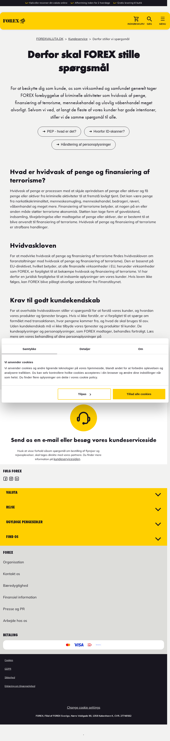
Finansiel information (20, 597)
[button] (136, 21)
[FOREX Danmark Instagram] (11, 479)
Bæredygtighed (15, 585)
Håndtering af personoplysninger (86, 145)
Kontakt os (11, 574)
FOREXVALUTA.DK (49, 39)
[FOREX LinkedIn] (17, 479)
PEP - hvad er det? (61, 132)
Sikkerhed (10, 677)
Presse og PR (14, 609)
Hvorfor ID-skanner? (109, 132)
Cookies (9, 660)
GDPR (8, 668)
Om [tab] (140, 349)
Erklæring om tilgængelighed (20, 686)
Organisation (13, 562)
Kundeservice (78, 39)
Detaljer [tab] (85, 349)
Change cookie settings (83, 707)
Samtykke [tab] (29, 349)
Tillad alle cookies (139, 394)
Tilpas (84, 394)
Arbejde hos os (15, 620)
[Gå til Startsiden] (14, 21)
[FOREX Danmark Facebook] (5, 479)
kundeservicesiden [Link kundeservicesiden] (67, 459)
